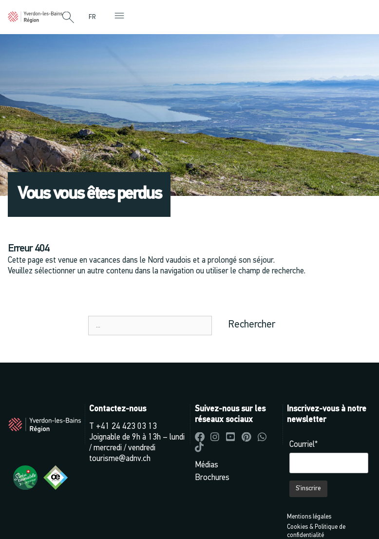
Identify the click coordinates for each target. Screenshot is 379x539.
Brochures (212, 478)
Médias (206, 465)
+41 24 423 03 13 (126, 427)
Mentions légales (309, 517)
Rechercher (251, 325)
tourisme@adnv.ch (120, 459)
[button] (68, 18)
